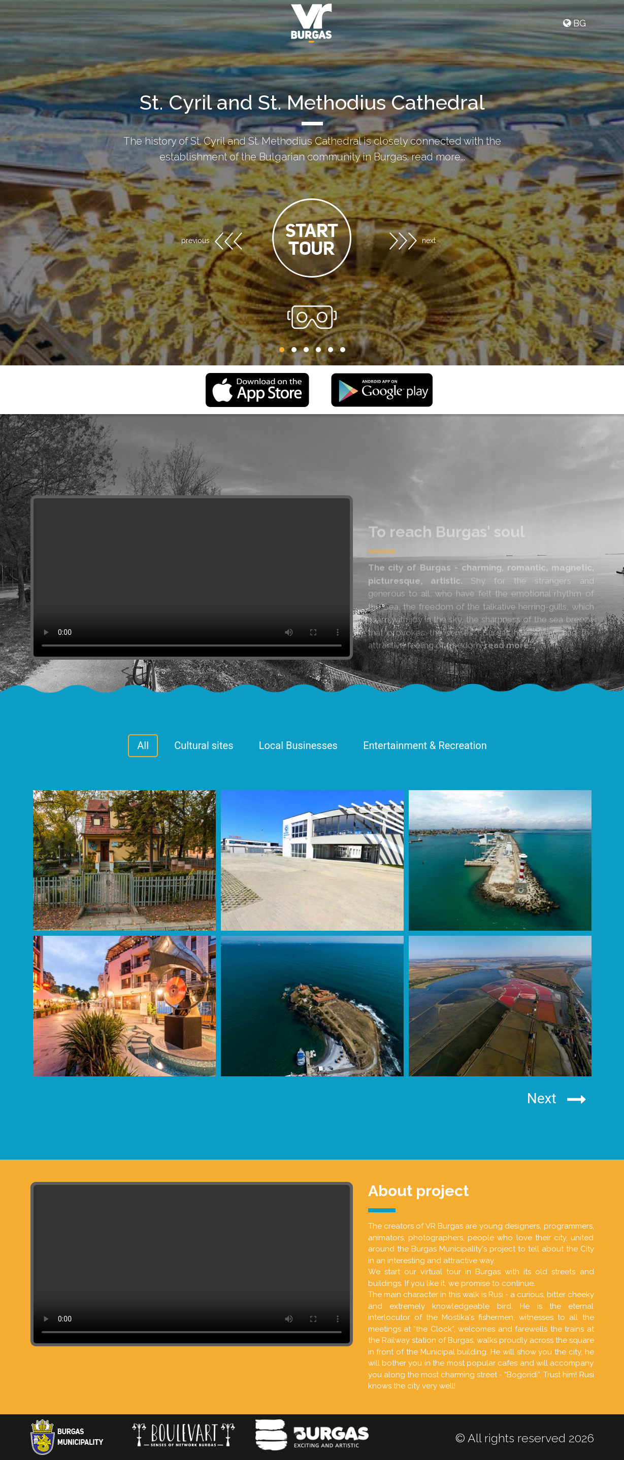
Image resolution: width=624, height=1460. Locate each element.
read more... (438, 157)
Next (556, 1099)
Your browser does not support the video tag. (191, 1264)
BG (574, 23)
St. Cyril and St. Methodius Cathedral (312, 102)
